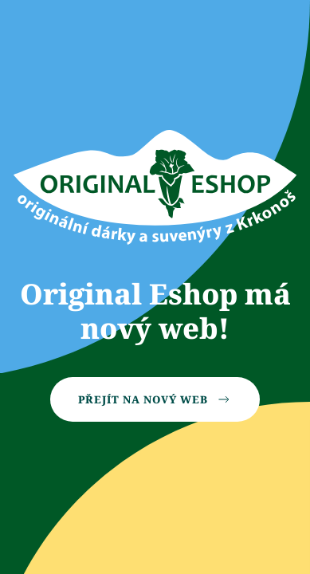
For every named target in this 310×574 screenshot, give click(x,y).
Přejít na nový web (155, 399)
